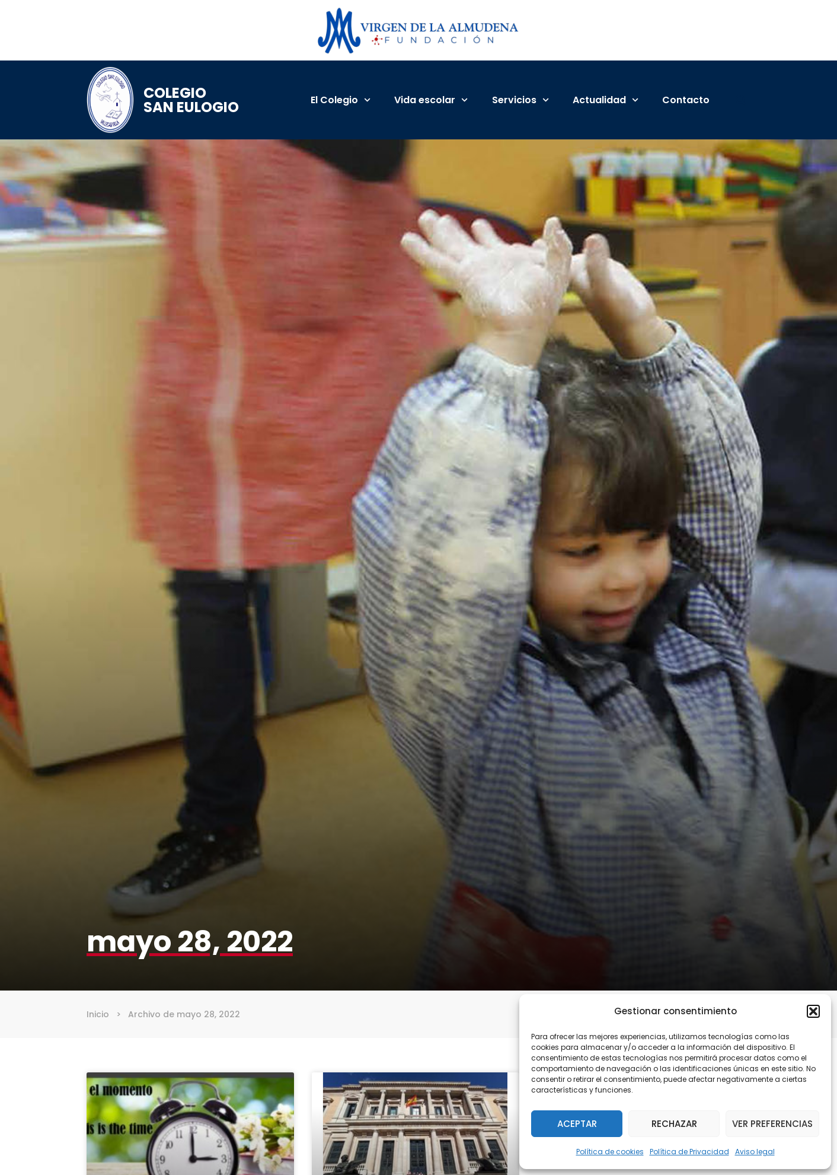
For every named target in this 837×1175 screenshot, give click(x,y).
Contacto (686, 100)
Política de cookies (610, 1152)
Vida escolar (431, 100)
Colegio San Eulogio (191, 100)
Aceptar (577, 1123)
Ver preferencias (772, 1123)
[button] (813, 1011)
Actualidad (605, 100)
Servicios (520, 100)
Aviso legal (755, 1152)
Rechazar (674, 1123)
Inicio (98, 1014)
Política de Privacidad (689, 1152)
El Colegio (340, 100)
